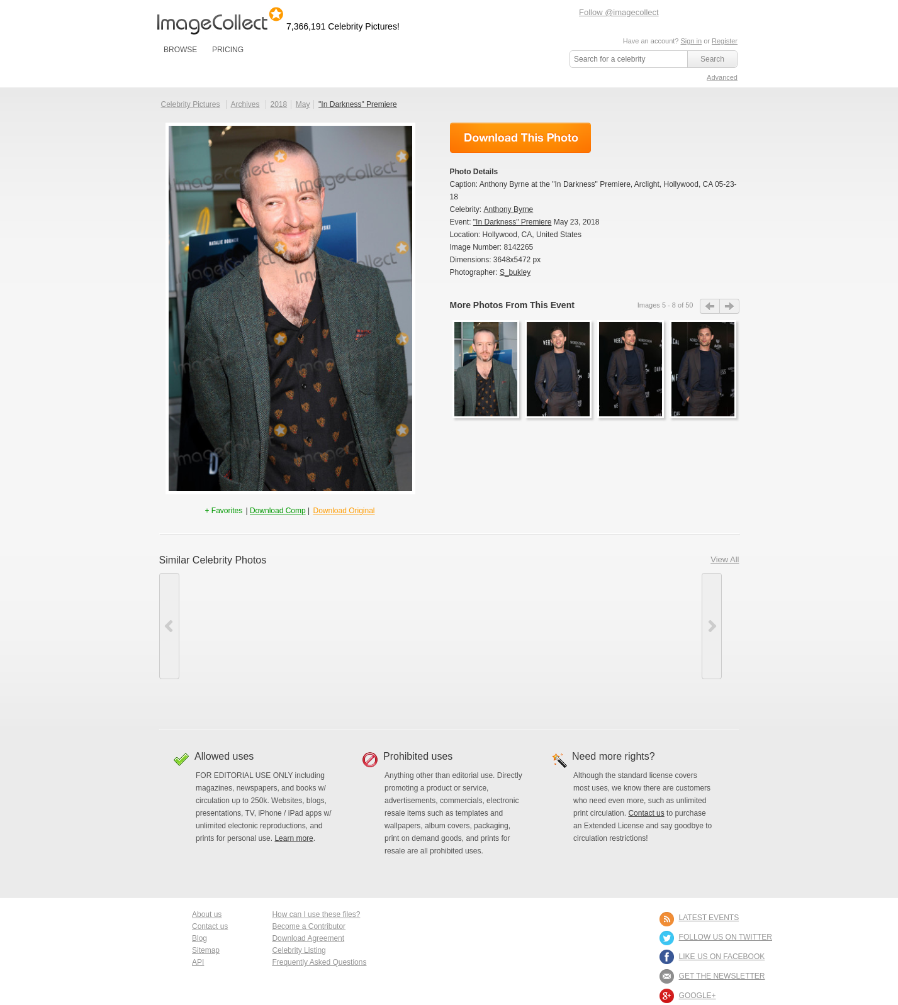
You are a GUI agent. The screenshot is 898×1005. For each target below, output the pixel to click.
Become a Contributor (308, 926)
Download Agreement (308, 938)
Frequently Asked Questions (319, 962)
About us (207, 914)
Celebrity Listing (298, 950)
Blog (199, 938)
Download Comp (278, 510)
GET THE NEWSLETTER (722, 976)
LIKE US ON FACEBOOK (722, 956)
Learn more (293, 838)
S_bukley (515, 272)
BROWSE (180, 49)
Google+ (697, 995)
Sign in (691, 41)
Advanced (722, 77)
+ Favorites (224, 510)
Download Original (343, 510)
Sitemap (206, 950)
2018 (278, 104)
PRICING (228, 49)
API (198, 962)
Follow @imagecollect (619, 12)
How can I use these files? (316, 914)
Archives (245, 104)
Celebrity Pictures (190, 104)
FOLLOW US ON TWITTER (725, 937)
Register (725, 41)
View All (724, 559)
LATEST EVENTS (709, 917)
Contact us (646, 813)
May (303, 104)
